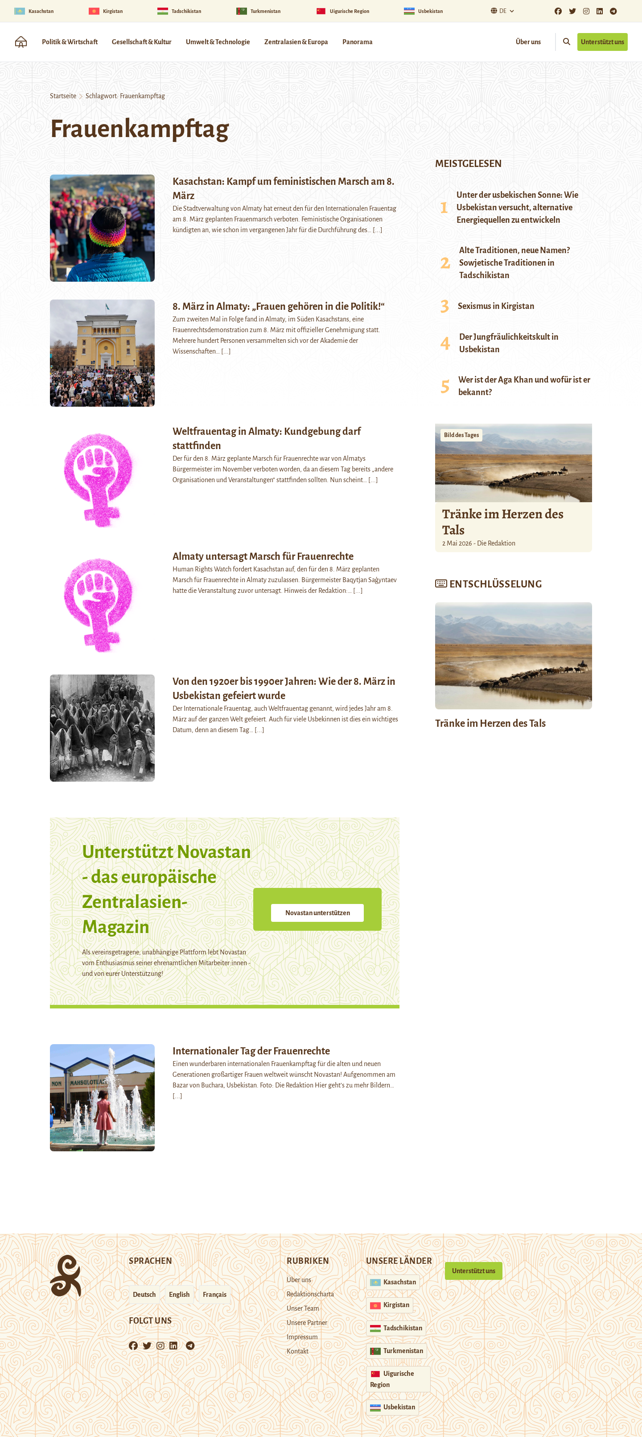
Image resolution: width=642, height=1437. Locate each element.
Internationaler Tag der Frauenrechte (251, 1051)
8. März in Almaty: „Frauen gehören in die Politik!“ (279, 306)
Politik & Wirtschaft (70, 42)
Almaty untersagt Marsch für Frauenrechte (263, 556)
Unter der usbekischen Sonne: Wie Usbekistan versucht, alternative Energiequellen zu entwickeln (517, 208)
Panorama (357, 42)
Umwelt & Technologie (218, 42)
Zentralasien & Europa (296, 42)
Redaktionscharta (310, 1294)
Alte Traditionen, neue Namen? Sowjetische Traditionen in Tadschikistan (514, 263)
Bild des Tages (461, 435)
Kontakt (298, 1351)
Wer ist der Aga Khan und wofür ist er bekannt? (524, 386)
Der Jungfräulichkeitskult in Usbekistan (509, 343)
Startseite (63, 96)
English (179, 1294)
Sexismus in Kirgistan (496, 306)
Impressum (302, 1337)
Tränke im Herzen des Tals (503, 522)
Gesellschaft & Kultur (142, 42)
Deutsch (144, 1294)
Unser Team (303, 1308)
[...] (378, 229)
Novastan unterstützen (317, 912)
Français (214, 1294)
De (497, 11)
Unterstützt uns (602, 42)
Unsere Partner (307, 1322)
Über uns (528, 42)
